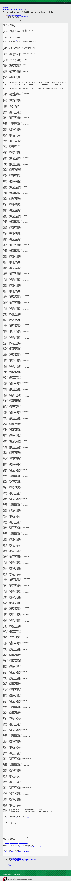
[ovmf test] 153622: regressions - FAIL (18, 858)
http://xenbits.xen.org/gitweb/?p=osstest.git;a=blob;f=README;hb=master (22, 848)
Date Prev (5, 9)
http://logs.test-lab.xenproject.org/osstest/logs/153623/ (16, 817)
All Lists (6, 7)
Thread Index (28, 9)
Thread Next (18, 9)
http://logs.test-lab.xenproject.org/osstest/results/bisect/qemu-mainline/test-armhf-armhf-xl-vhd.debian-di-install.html (32, 40)
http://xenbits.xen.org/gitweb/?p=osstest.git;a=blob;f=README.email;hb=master (23, 846)
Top (4, 7)
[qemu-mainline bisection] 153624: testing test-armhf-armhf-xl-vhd (23, 859)
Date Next (9, 9)
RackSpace (22, 878)
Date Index (23, 9)
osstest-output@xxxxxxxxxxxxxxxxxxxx (14, 15)
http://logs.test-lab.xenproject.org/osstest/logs (16, 843)
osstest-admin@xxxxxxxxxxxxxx (22, 16)
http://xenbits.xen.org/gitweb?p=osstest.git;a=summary (18, 851)
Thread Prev (13, 9)
